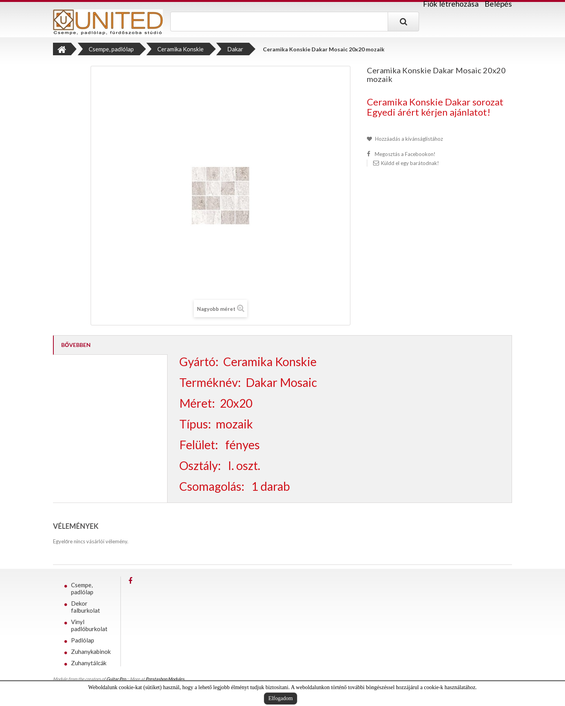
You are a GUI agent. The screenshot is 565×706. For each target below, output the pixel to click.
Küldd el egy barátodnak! (410, 163)
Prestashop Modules (165, 678)
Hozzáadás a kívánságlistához (408, 139)
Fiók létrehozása (451, 3)
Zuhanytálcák (88, 662)
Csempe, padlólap (82, 588)
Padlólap (82, 640)
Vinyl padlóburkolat (89, 625)
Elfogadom (280, 698)
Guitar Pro (116, 678)
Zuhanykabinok (91, 651)
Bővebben (76, 344)
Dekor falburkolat (85, 607)
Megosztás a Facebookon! (405, 154)
